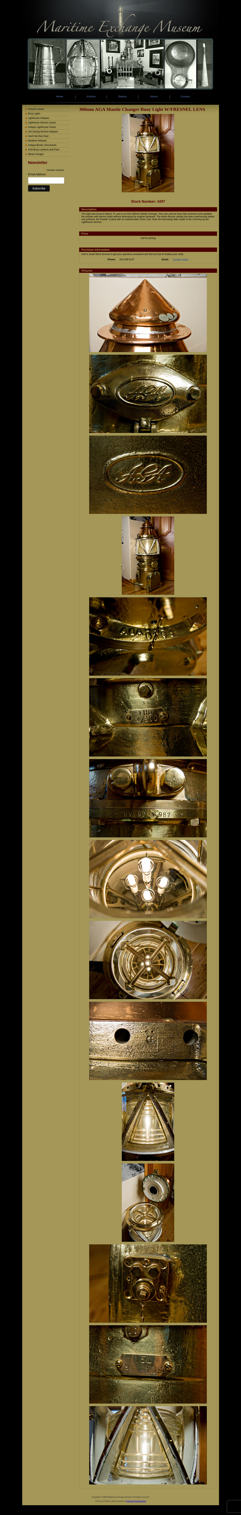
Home (59, 96)
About (154, 96)
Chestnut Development (136, 1501)
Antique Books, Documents (42, 145)
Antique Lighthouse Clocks (42, 127)
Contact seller (180, 259)
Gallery (122, 96)
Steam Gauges (36, 154)
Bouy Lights (34, 113)
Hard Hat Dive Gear (38, 136)
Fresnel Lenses (36, 109)
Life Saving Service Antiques (43, 131)
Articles (91, 96)
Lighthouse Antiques (38, 118)
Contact (185, 96)
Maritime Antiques (37, 140)
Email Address (37, 174)
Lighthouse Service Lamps (42, 122)
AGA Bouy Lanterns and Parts (44, 149)
